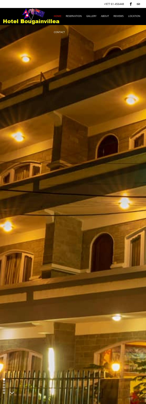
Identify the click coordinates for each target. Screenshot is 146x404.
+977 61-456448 (114, 4)
